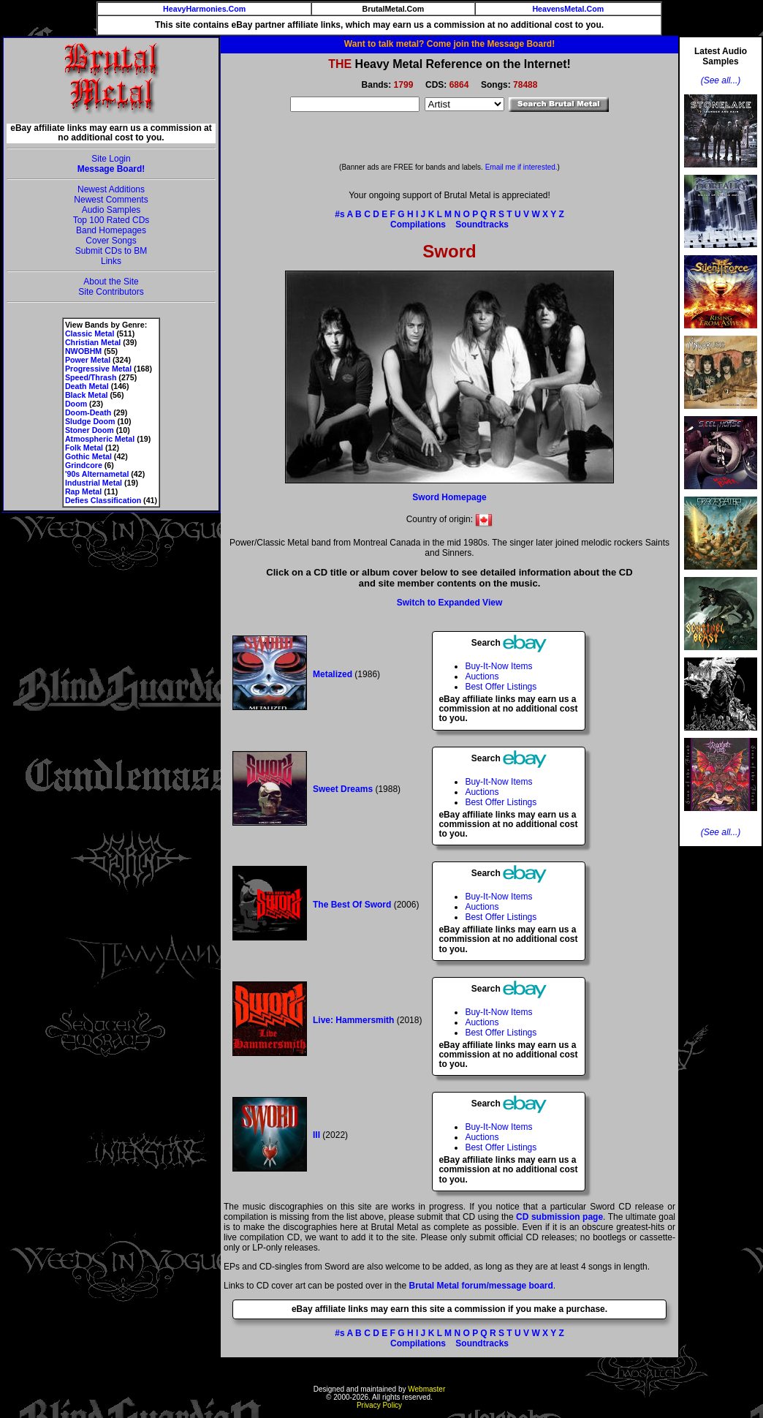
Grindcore (83, 465)
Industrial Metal (93, 482)
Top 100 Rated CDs (111, 220)
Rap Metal (83, 491)
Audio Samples (111, 210)
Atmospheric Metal (99, 438)
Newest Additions (111, 189)
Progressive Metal (98, 368)
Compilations (418, 224)
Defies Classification (103, 500)
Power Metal (87, 359)
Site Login (110, 159)
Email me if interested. (521, 167)
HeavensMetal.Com (568, 8)
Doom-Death (88, 412)
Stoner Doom (89, 430)
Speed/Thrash (90, 377)
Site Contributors (110, 292)
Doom (76, 403)
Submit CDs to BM (111, 251)
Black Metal (86, 395)
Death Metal (87, 386)
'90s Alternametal (97, 473)
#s (339, 214)
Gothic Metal (88, 456)
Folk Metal (84, 447)
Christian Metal (93, 342)
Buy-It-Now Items (498, 666)
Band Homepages (111, 230)
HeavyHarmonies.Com (204, 8)
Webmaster (426, 1389)
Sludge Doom (90, 421)
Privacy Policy (379, 1405)
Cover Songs (111, 240)
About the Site (110, 281)
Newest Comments (111, 200)
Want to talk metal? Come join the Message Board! (449, 44)
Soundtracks (482, 224)
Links (111, 261)
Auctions (481, 676)
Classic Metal (90, 333)
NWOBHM (83, 351)
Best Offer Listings (500, 687)
